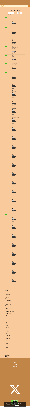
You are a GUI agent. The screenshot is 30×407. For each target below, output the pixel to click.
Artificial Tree (6, 307)
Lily (6, 340)
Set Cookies (13, 405)
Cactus (6, 319)
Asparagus (7, 325)
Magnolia (7, 343)
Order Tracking (6, 357)
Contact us (6, 354)
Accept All (17, 405)
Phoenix (7, 308)
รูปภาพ (6, 356)
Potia (6, 342)
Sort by (7, 13)
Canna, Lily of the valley (8, 313)
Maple (6, 328)
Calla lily (7, 330)
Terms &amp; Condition (7, 355)
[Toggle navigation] (29, 6)
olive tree (7, 309)
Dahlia (7, 341)
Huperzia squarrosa (8, 294)
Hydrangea (7, 347)
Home (15, 360)
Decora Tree (7, 317)
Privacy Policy (8, 404)
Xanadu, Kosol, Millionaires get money (10, 311)
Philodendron (7, 315)
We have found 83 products (10, 14)
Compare (13, 35)
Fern (5, 298)
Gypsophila (7, 331)
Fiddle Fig (7, 318)
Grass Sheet (7, 297)
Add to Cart (13, 23)
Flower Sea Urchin (8, 335)
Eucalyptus (7, 327)
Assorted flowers (8, 338)
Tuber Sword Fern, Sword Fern (9, 300)
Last (16, 288)
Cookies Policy (13, 404)
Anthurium (7, 337)
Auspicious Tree (8, 310)
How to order (6, 352)
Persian (7, 301)
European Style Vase (8, 304)
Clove (6, 333)
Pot (5, 305)
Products (15, 362)
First (14, 288)
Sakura (7, 344)
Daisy (6, 336)
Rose (6, 348)
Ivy (6, 293)
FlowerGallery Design (7, 353)
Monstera (7, 316)
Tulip (6, 345)
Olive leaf (7, 323)
